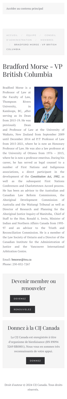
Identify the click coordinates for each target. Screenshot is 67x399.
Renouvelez (22, 309)
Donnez (35, 360)
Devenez (20, 298)
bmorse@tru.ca (21, 259)
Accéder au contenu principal (24, 8)
